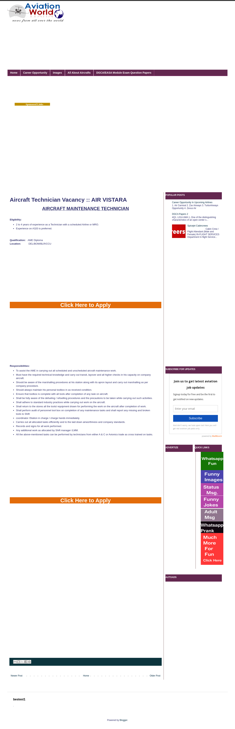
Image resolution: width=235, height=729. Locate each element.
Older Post (155, 675)
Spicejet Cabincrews (197, 225)
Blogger (123, 720)
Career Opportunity (35, 72)
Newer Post (16, 675)
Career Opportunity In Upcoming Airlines (192, 202)
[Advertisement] (139, 31)
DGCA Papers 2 (180, 214)
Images (57, 72)
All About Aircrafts (79, 72)
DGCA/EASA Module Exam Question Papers (123, 72)
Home (13, 72)
